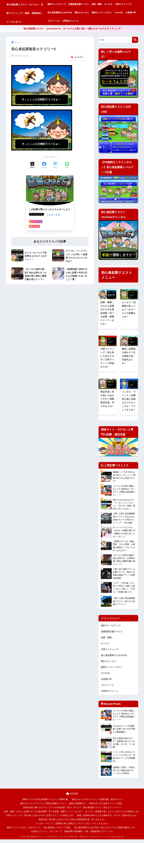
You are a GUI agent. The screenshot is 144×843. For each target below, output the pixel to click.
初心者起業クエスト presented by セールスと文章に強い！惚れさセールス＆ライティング (72, 28)
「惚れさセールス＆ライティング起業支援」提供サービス (96, 803)
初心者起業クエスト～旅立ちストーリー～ (102, 811)
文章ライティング (66, 12)
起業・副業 (107, 4)
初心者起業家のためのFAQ (89, 12)
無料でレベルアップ (67, 4)
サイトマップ (56, 835)
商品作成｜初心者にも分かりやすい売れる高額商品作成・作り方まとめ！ (72, 823)
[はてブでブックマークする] (55, 164)
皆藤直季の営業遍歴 (73, 835)
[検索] (135, 40)
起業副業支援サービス (89, 4)
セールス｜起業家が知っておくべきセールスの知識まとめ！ (112, 815)
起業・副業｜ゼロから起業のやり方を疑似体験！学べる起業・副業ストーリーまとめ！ (43, 815)
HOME (72, 797)
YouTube (85, 21)
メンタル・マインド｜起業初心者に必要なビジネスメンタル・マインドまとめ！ (72, 827)
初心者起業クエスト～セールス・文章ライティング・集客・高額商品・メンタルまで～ (31, 12)
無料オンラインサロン (68, 21)
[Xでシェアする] (32, 164)
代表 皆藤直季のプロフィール (98, 835)
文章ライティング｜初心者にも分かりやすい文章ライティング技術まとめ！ (40, 819)
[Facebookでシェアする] (44, 164)
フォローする (53, 213)
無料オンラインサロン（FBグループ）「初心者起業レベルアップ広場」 (39, 831)
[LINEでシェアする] (67, 164)
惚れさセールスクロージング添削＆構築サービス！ (43, 807)
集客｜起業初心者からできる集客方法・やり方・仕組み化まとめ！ (107, 819)
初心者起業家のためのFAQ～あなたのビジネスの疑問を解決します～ (105, 831)
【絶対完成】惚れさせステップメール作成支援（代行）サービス (51, 811)
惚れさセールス (111, 12)
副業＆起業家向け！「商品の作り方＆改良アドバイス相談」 (96, 807)
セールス (119, 4)
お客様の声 (97, 21)
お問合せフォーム (128, 21)
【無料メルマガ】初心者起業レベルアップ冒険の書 (44, 803)
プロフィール (111, 21)
